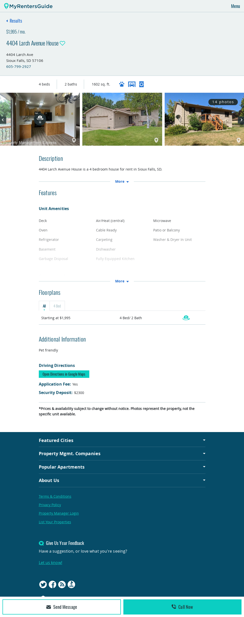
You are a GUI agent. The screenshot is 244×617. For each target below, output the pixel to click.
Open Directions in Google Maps (64, 374)
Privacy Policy (50, 504)
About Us (49, 480)
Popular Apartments (62, 467)
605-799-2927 (18, 66)
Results (16, 20)
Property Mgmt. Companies (69, 453)
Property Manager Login (59, 513)
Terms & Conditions (55, 496)
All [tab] (44, 305)
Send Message (61, 607)
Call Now (182, 607)
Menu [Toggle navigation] (235, 5)
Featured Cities (56, 440)
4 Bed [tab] (57, 305)
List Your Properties (55, 522)
